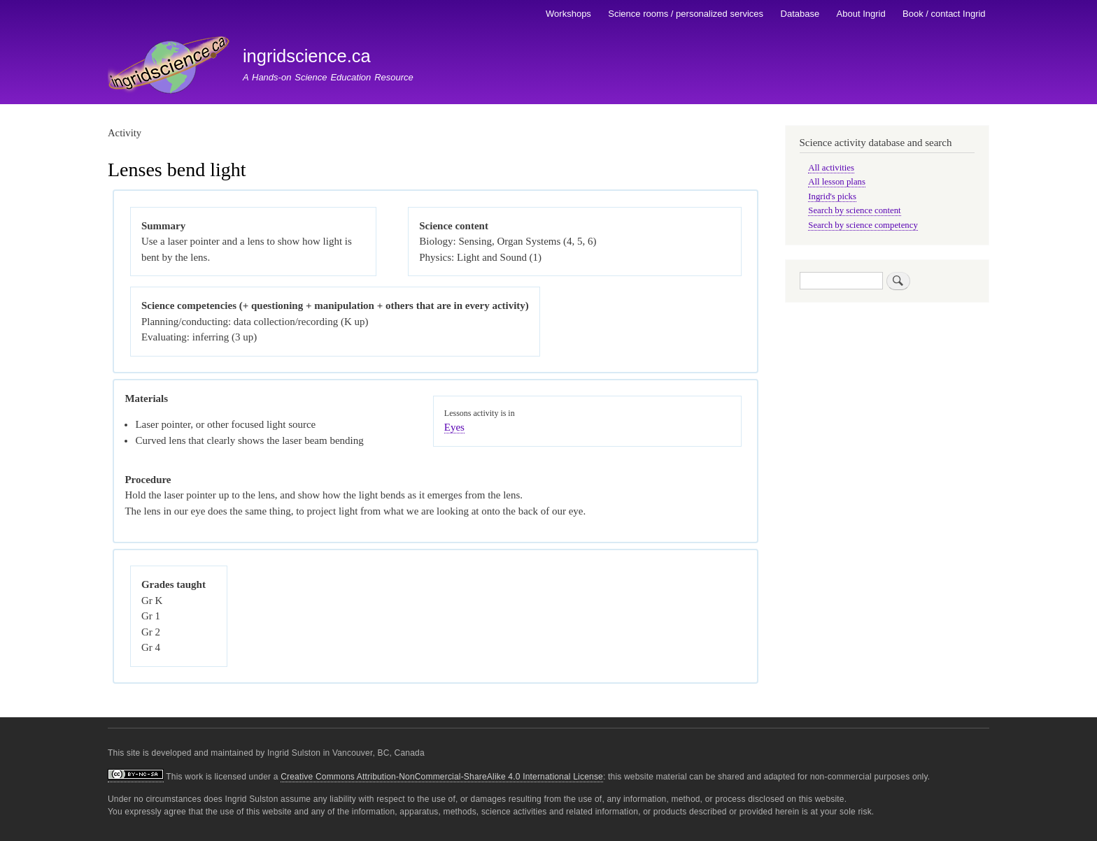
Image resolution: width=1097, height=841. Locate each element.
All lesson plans (836, 182)
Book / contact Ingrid (944, 13)
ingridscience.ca (307, 56)
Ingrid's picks (832, 196)
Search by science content (854, 210)
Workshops (568, 13)
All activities (831, 168)
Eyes (454, 427)
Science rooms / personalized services (685, 13)
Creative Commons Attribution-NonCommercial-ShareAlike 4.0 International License (442, 777)
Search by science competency (863, 225)
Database (800, 13)
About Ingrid (861, 13)
